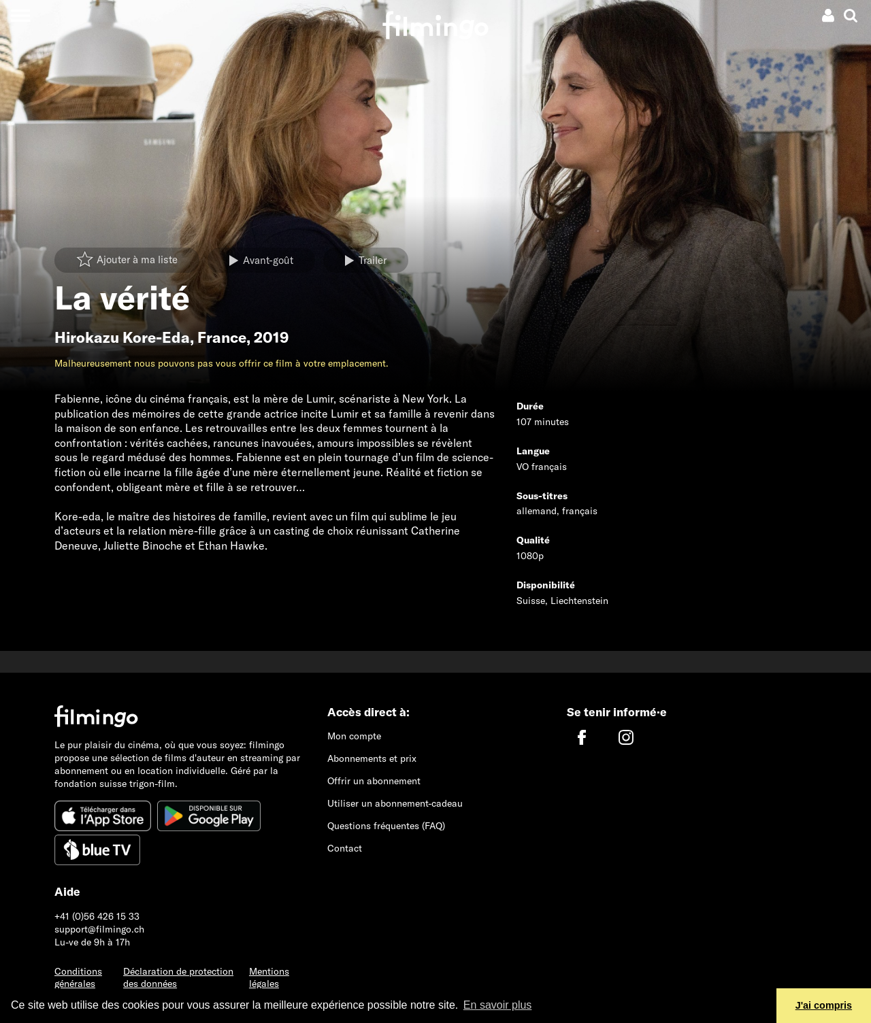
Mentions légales (269, 977)
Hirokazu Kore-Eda (122, 337)
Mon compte (354, 736)
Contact (344, 848)
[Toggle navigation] (20, 15)
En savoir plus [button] (497, 1005)
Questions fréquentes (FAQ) (386, 826)
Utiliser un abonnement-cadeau (395, 803)
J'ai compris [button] (823, 1005)
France (221, 337)
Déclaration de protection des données (178, 977)
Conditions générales (78, 977)
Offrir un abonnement (374, 781)
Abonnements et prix (371, 758)
